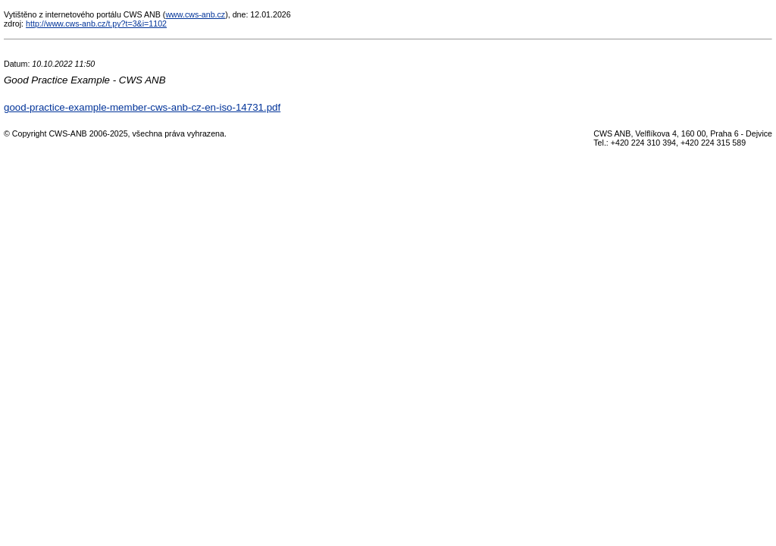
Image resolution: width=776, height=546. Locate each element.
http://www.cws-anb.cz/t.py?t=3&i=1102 (96, 23)
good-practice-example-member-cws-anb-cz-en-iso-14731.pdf (142, 107)
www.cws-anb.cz (195, 14)
